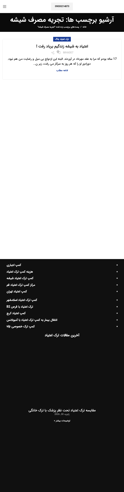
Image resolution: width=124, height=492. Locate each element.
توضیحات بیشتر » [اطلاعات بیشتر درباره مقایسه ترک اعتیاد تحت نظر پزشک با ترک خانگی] (62, 421)
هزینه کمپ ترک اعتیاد (20, 271)
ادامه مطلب (62, 70)
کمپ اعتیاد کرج (16, 313)
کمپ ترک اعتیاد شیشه (20, 278)
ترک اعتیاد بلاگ (62, 39)
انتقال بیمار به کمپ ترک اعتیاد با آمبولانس (32, 320)
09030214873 (62, 6)
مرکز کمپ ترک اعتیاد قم (21, 285)
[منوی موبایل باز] (4, 6)
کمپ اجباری (14, 265)
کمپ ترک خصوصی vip (21, 326)
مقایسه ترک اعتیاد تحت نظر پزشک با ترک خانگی (62, 410)
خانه (84, 27)
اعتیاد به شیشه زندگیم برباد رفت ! (62, 46)
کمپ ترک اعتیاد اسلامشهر (22, 300)
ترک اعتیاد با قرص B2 (20, 306)
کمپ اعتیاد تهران (17, 291)
